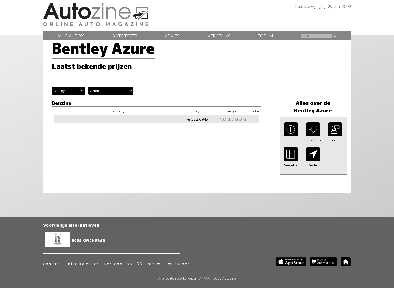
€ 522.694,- (197, 119)
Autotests (124, 36)
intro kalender (83, 263)
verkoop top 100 (123, 263)
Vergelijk (219, 36)
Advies (172, 36)
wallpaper (179, 263)
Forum (265, 36)
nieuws (155, 263)
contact (52, 263)
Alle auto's (71, 36)
